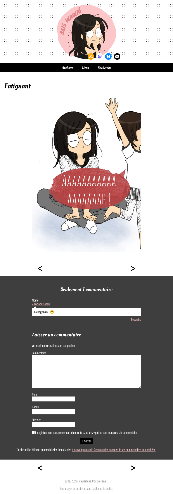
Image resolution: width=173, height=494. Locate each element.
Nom (34, 394)
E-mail (35, 407)
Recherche (104, 67)
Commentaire (39, 353)
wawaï (82, 481)
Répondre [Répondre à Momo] (136, 319)
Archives (67, 67)
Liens (85, 67)
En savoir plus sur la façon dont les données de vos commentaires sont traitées (114, 450)
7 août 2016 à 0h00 (41, 304)
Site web (36, 420)
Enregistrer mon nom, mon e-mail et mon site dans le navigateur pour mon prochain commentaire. (86, 432)
